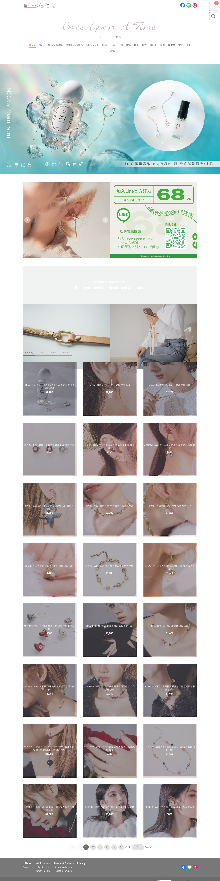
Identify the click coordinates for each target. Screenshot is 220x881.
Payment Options (64, 863)
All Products (43, 863)
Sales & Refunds (64, 871)
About (27, 863)
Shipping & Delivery (63, 867)
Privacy (81, 863)
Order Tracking (43, 871)
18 (107, 847)
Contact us (28, 867)
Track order (43, 867)
